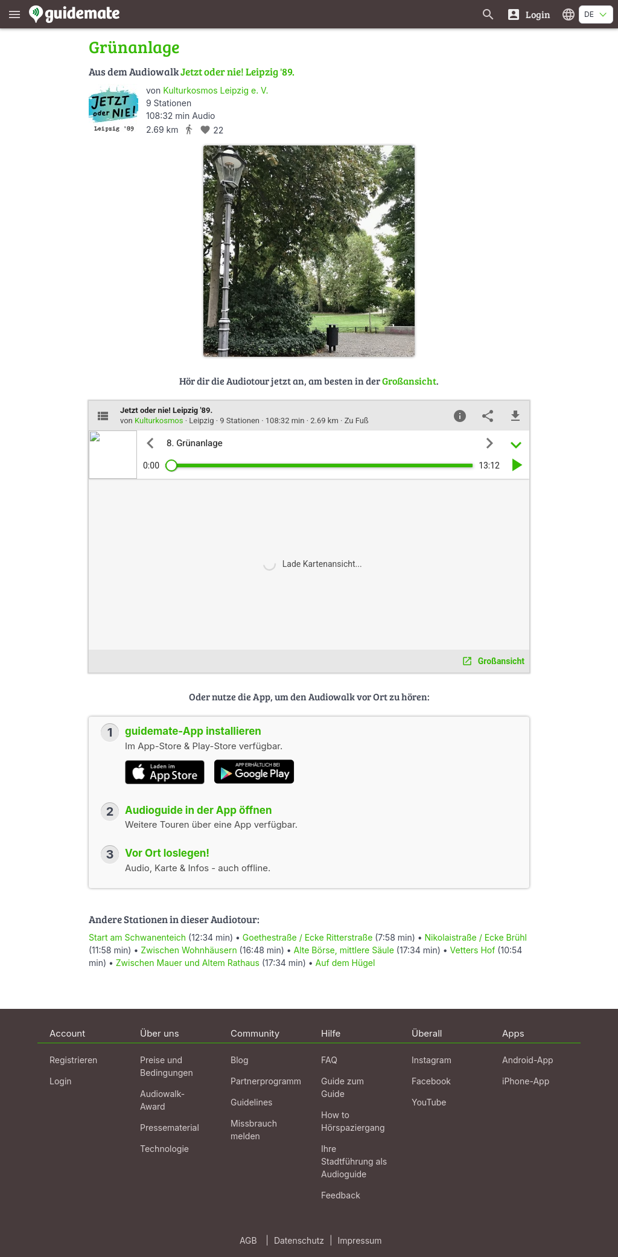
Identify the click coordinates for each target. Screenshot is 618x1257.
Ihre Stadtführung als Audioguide (354, 1161)
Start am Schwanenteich (137, 937)
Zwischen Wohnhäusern (189, 950)
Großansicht (409, 380)
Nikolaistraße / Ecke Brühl (476, 937)
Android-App (527, 1060)
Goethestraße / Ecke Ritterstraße (307, 937)
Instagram (431, 1060)
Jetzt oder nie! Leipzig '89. (237, 71)
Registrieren (73, 1060)
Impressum (360, 1240)
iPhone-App (525, 1081)
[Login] (528, 14)
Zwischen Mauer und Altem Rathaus (188, 963)
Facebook (431, 1081)
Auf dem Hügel (345, 963)
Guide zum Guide (342, 1087)
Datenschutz (299, 1240)
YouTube (429, 1102)
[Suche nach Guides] (488, 14)
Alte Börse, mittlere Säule (344, 950)
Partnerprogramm (266, 1081)
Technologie (164, 1148)
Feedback (340, 1195)
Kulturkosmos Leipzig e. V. (215, 90)
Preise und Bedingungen (166, 1066)
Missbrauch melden (254, 1129)
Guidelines (251, 1102)
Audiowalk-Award (162, 1100)
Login (60, 1081)
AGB (248, 1240)
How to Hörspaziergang (353, 1121)
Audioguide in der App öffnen (198, 810)
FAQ (329, 1060)
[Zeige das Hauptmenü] (14, 14)
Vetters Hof (472, 950)
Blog (240, 1060)
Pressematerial (169, 1127)
